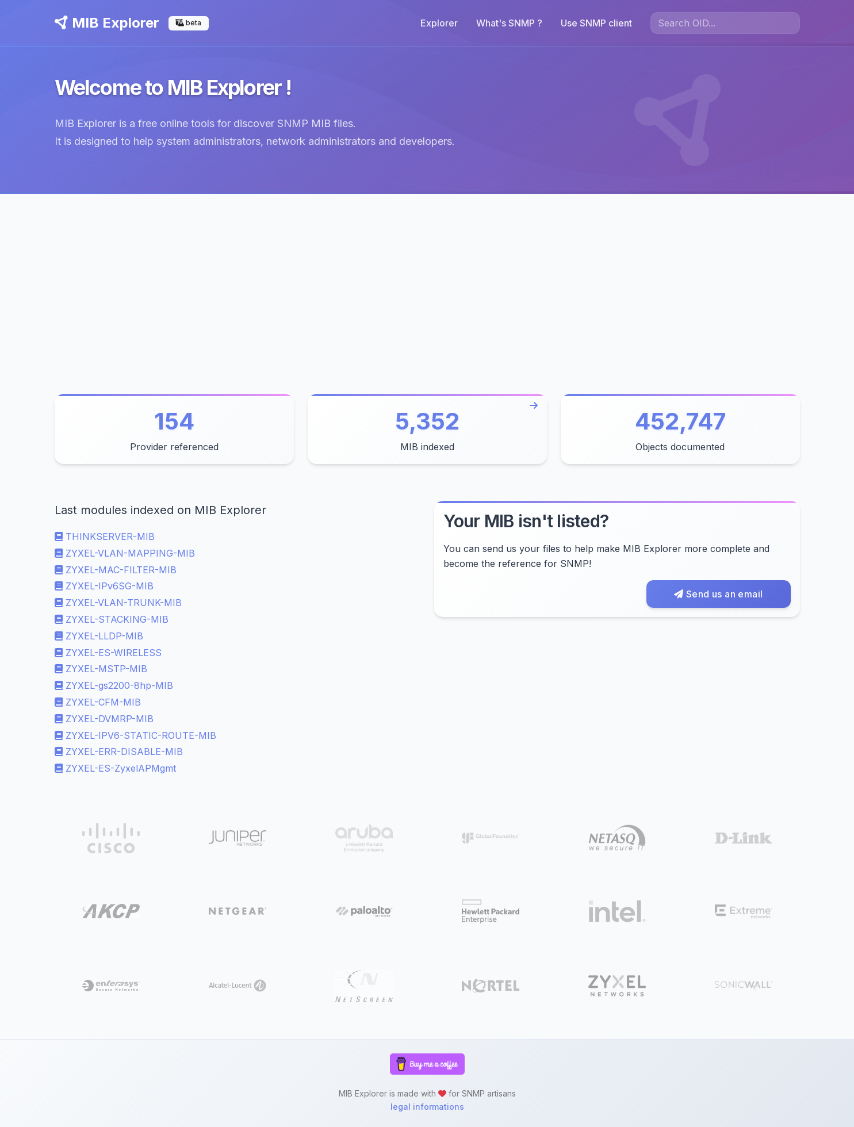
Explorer (439, 23)
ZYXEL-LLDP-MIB (99, 636)
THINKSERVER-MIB (105, 536)
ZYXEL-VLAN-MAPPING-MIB (125, 553)
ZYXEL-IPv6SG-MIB (104, 586)
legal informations (427, 1106)
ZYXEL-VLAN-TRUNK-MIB (118, 602)
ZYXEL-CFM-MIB (98, 702)
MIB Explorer (107, 22)
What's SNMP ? (509, 23)
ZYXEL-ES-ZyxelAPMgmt (115, 768)
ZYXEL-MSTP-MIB (101, 668)
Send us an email (718, 594)
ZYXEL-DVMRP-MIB (104, 718)
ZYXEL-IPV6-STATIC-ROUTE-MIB (135, 735)
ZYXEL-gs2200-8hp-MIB (114, 685)
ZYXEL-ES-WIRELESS (108, 652)
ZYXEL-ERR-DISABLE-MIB (119, 751)
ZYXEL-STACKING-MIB (111, 619)
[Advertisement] (427, 280)
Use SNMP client (596, 23)
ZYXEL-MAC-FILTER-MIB (116, 570)
